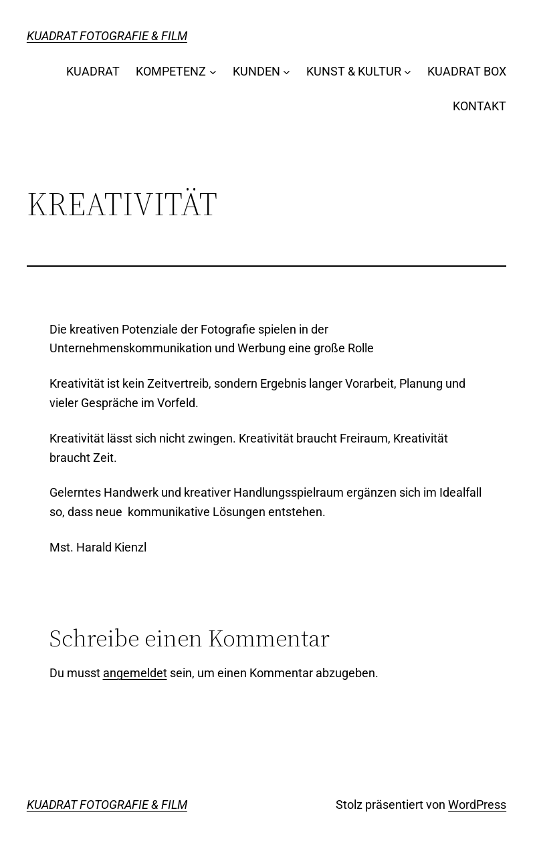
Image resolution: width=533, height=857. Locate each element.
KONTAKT (479, 106)
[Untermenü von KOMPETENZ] (213, 72)
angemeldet (135, 673)
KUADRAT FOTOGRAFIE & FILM (107, 36)
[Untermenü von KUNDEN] (286, 72)
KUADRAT (93, 71)
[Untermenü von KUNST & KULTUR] (407, 72)
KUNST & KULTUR (353, 71)
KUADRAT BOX (466, 71)
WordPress (477, 805)
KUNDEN (256, 71)
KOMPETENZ (171, 71)
